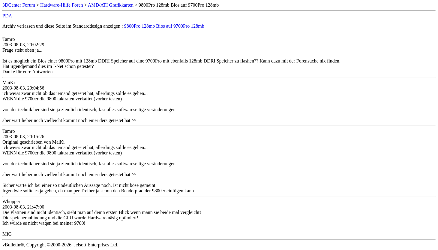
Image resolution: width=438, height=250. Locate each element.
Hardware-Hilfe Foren (61, 5)
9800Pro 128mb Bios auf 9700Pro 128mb (164, 26)
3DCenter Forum (18, 5)
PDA (7, 15)
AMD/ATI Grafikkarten (111, 5)
